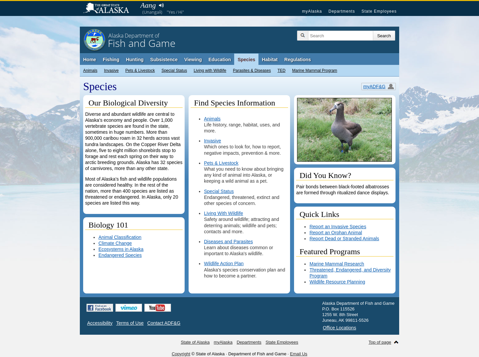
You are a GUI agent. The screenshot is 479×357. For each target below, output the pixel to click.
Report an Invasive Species (337, 226)
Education (220, 59)
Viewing (193, 59)
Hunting (135, 59)
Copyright (181, 353)
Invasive (111, 70)
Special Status (174, 70)
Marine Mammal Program (314, 70)
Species (246, 59)
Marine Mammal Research (336, 264)
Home (89, 59)
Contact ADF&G (164, 323)
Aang (148, 5)
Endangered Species (120, 255)
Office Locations (339, 327)
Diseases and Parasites (228, 241)
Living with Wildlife (210, 70)
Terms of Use (129, 323)
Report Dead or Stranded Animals (344, 238)
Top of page (380, 342)
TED (281, 70)
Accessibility (99, 323)
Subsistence (164, 59)
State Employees (379, 11)
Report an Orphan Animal (335, 232)
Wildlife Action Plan (223, 263)
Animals (90, 70)
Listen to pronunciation (161, 5)
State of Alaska (109, 9)
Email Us (298, 353)
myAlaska (312, 11)
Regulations (297, 59)
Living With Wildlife (223, 213)
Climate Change (115, 243)
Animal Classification (119, 237)
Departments (341, 11)
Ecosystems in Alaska (120, 249)
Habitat (269, 59)
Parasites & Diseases (252, 70)
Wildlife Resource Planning (337, 281)
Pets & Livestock (140, 70)
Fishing (111, 59)
